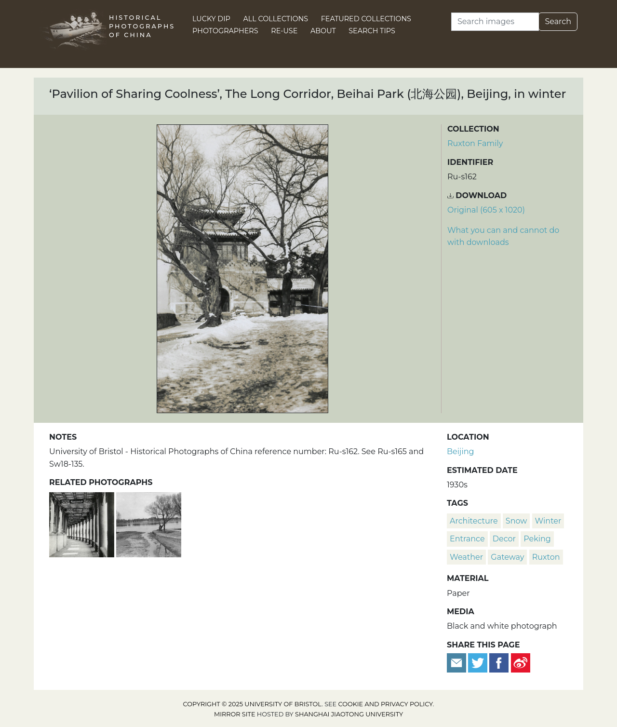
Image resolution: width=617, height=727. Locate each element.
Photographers (225, 31)
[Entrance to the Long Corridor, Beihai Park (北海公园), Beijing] (148, 523)
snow (516, 520)
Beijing (460, 451)
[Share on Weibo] (520, 662)
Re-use (284, 31)
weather (466, 557)
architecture (474, 520)
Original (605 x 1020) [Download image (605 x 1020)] (486, 210)
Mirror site (234, 714)
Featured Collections (366, 18)
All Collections (275, 18)
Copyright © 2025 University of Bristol (252, 704)
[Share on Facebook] (499, 662)
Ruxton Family (475, 143)
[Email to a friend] (457, 662)
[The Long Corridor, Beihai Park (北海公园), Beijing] (82, 523)
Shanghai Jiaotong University (349, 714)
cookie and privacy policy (385, 704)
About (323, 31)
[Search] (495, 22)
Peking (537, 538)
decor (504, 538)
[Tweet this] (478, 662)
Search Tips (372, 31)
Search (558, 21)
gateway (507, 557)
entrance (467, 538)
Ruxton (546, 557)
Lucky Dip (211, 18)
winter (548, 520)
